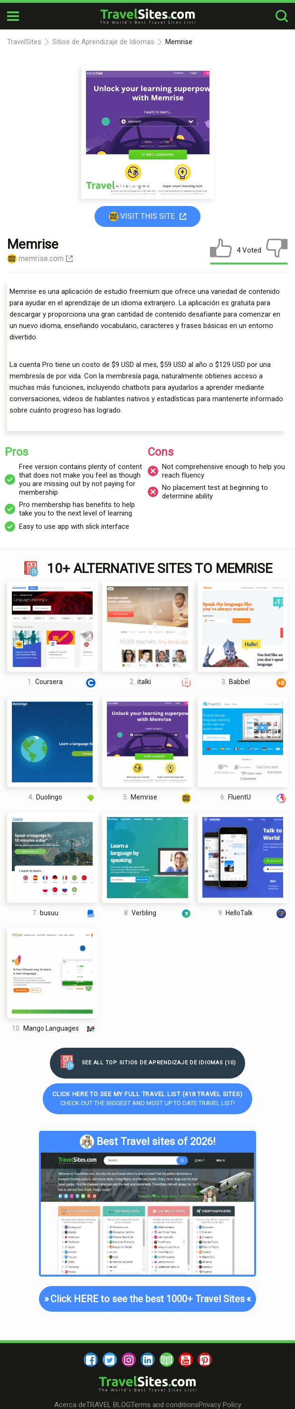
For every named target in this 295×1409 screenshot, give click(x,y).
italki (161, 682)
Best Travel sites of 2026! (148, 1142)
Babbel (254, 682)
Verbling (158, 913)
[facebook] (91, 1360)
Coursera (62, 682)
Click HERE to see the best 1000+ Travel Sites (147, 1299)
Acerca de (70, 1404)
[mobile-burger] (13, 16)
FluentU (254, 797)
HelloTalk (253, 913)
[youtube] (186, 1360)
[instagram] (129, 1360)
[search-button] (282, 16)
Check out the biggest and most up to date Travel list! (147, 1098)
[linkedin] (148, 1360)
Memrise (157, 797)
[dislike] (277, 250)
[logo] (147, 16)
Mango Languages (55, 1028)
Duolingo (63, 797)
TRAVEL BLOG (108, 1404)
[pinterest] (205, 1360)
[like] (221, 250)
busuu (65, 913)
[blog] (167, 1360)
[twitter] (110, 1360)
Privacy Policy (220, 1404)
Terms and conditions (165, 1404)
